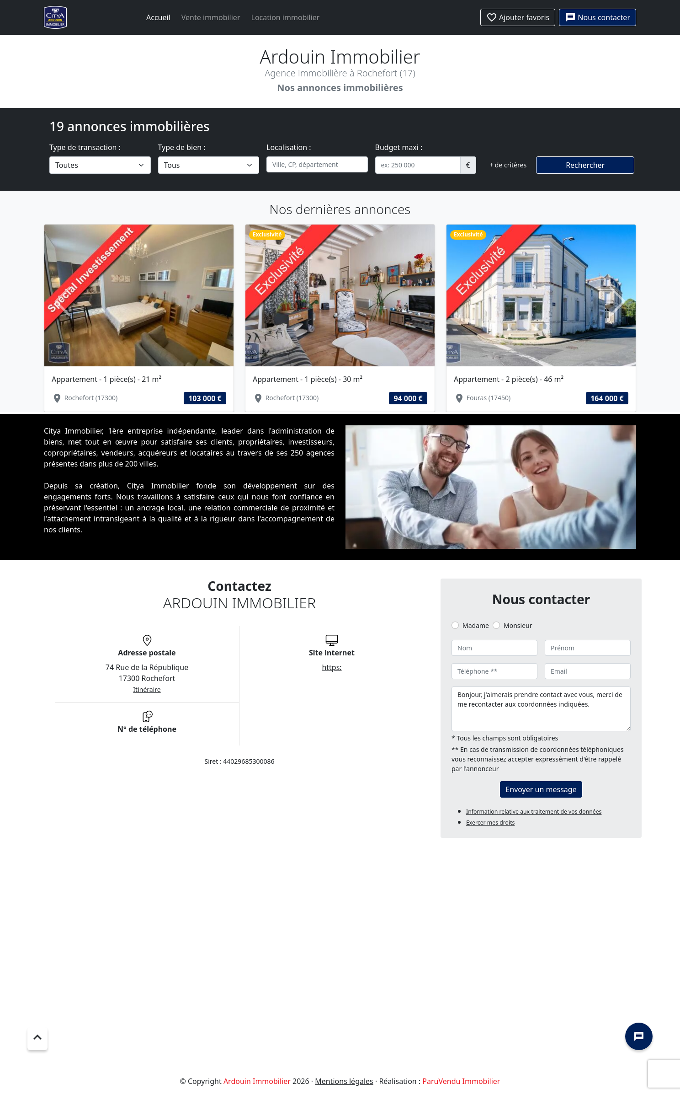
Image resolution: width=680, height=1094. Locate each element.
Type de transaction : (85, 147)
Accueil (158, 17)
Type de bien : (182, 147)
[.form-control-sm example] (418, 165)
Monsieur (518, 625)
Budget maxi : (399, 147)
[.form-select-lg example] (100, 165)
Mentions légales (344, 1081)
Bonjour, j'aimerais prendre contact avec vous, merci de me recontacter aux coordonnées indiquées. (541, 708)
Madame (475, 625)
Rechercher (585, 165)
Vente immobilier (210, 17)
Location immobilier (285, 17)
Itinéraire (146, 689)
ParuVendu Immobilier (461, 1081)
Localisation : (288, 147)
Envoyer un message (540, 789)
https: (331, 667)
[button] (62, 302)
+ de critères (507, 165)
